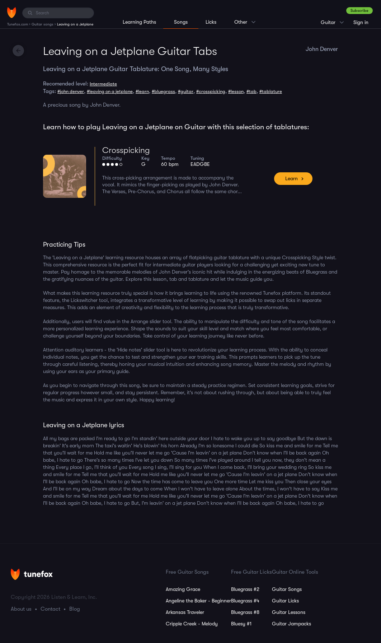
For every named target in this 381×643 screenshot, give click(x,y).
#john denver (70, 91)
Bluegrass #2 (245, 589)
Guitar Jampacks (291, 623)
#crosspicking (210, 91)
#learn (142, 91)
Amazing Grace (183, 589)
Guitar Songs (287, 589)
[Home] (11, 12)
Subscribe (359, 10)
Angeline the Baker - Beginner (198, 601)
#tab (251, 91)
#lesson (236, 91)
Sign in (360, 22)
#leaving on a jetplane (110, 91)
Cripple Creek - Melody (192, 623)
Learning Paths (139, 22)
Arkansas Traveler (185, 612)
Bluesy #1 (241, 623)
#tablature (270, 91)
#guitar (185, 91)
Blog (74, 609)
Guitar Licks (285, 601)
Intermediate (103, 84)
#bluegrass (163, 91)
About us (21, 609)
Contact (50, 609)
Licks (211, 22)
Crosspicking (126, 150)
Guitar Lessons (288, 612)
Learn (291, 178)
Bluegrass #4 (245, 601)
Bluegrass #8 (245, 612)
